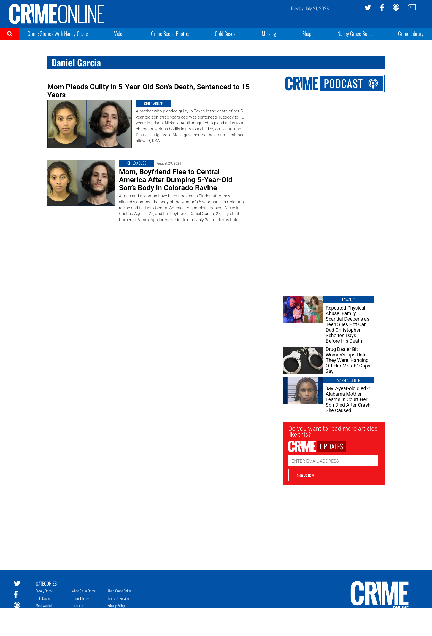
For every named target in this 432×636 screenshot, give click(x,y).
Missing (269, 33)
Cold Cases (225, 33)
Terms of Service (118, 598)
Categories (46, 583)
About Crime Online (119, 591)
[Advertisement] (334, 523)
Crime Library (411, 33)
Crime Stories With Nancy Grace (58, 33)
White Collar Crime (84, 591)
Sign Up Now (305, 475)
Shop (306, 33)
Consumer (78, 605)
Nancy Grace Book (354, 33)
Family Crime (44, 591)
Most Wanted (44, 605)
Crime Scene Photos (170, 33)
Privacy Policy (116, 605)
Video (119, 33)
